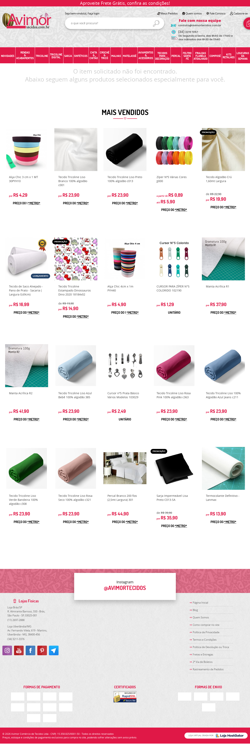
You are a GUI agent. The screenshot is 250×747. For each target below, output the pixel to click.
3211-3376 (15, 639)
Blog (195, 610)
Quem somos (194, 13)
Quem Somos (201, 617)
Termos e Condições (205, 639)
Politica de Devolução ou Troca (211, 647)
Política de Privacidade (206, 632)
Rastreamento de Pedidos (208, 669)
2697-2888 (15, 620)
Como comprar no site (206, 625)
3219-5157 (188, 32)
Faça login (93, 13)
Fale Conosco (218, 13)
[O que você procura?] (156, 23)
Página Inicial (200, 602)
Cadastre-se (241, 13)
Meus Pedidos (169, 13)
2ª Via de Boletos (203, 662)
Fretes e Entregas (203, 654)
